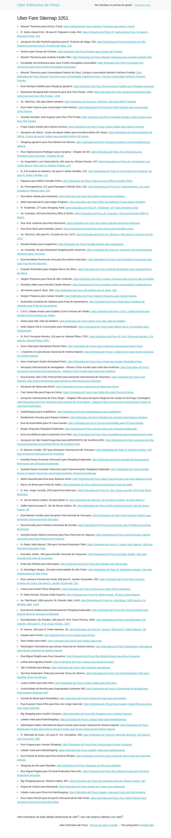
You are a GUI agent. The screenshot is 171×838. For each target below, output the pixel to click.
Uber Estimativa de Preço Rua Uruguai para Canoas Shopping (97, 744)
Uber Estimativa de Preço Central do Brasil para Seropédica (93, 698)
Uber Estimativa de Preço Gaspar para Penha (69, 635)
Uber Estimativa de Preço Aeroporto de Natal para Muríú (87, 386)
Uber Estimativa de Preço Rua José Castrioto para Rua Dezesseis (103, 223)
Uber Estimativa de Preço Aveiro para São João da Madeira (92, 321)
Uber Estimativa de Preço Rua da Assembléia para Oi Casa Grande (105, 423)
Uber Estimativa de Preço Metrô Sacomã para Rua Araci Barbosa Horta (112, 478)
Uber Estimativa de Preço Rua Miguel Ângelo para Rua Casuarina (103, 656)
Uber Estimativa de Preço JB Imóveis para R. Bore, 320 (86, 290)
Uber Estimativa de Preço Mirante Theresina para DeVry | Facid (99, 26)
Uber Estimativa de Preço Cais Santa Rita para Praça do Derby (98, 392)
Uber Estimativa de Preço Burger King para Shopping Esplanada (101, 428)
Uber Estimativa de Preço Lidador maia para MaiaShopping (92, 750)
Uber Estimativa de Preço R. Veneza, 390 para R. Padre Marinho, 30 (107, 629)
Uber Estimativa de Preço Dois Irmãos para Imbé (74, 640)
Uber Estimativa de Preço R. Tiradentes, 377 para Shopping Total (101, 207)
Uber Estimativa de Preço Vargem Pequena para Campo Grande (101, 295)
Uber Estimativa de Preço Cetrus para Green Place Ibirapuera (96, 588)
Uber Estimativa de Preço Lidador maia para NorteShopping (93, 719)
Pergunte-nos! (142, 5)
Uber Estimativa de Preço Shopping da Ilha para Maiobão (89, 765)
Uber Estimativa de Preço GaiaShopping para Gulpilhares (89, 411)
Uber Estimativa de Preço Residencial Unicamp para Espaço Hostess (108, 417)
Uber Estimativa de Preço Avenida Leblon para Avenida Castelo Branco (112, 284)
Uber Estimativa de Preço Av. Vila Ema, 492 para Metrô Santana (100, 101)
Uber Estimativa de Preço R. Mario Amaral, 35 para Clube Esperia (103, 594)
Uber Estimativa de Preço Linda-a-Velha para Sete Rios (86, 682)
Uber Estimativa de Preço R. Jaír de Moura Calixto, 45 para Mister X (107, 500)
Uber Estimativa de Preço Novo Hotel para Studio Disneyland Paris (104, 361)
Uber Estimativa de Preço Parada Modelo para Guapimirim (91, 244)
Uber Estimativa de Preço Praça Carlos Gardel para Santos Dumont (106, 126)
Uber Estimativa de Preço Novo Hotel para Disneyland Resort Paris (105, 346)
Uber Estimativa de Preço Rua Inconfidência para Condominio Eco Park (112, 434)
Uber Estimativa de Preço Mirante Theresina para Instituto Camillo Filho (112, 57)
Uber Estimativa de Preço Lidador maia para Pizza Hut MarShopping (107, 792)
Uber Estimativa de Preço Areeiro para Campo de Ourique (90, 51)
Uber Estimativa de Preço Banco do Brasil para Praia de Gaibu (97, 484)
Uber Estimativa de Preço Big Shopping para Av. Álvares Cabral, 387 (107, 780)
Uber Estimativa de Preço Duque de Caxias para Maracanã (92, 786)
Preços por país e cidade (104, 825)
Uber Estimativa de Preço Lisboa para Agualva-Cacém (83, 661)
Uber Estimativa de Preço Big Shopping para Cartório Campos (97, 713)
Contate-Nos (147, 825)
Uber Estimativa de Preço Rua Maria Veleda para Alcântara (92, 196)
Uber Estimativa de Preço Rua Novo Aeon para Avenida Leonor (98, 228)
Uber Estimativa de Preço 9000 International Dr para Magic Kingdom (107, 202)
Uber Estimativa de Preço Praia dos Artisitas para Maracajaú (93, 563)
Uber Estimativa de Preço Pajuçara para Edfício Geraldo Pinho (97, 180)
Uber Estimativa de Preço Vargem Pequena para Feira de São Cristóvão (113, 278)
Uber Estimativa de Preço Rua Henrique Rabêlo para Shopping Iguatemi (113, 86)
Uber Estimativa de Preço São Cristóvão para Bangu (80, 667)
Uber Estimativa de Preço (38, 5)
